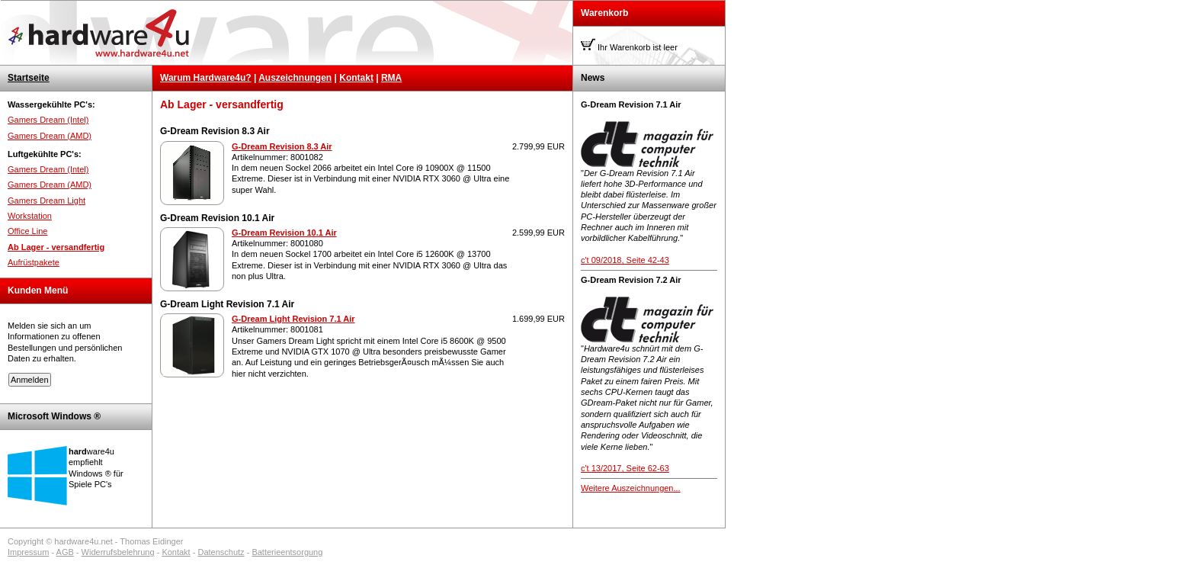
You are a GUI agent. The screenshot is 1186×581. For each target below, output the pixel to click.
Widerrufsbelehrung (118, 552)
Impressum (28, 552)
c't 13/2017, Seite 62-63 (625, 468)
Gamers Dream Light (46, 200)
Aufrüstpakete (33, 262)
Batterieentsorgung (287, 552)
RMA (391, 77)
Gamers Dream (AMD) (49, 135)
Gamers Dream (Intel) (48, 119)
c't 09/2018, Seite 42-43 (625, 260)
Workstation (30, 215)
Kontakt (356, 77)
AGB (65, 552)
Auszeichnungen (295, 77)
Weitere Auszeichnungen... (631, 488)
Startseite (29, 77)
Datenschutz (220, 552)
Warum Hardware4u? (206, 77)
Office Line (27, 231)
